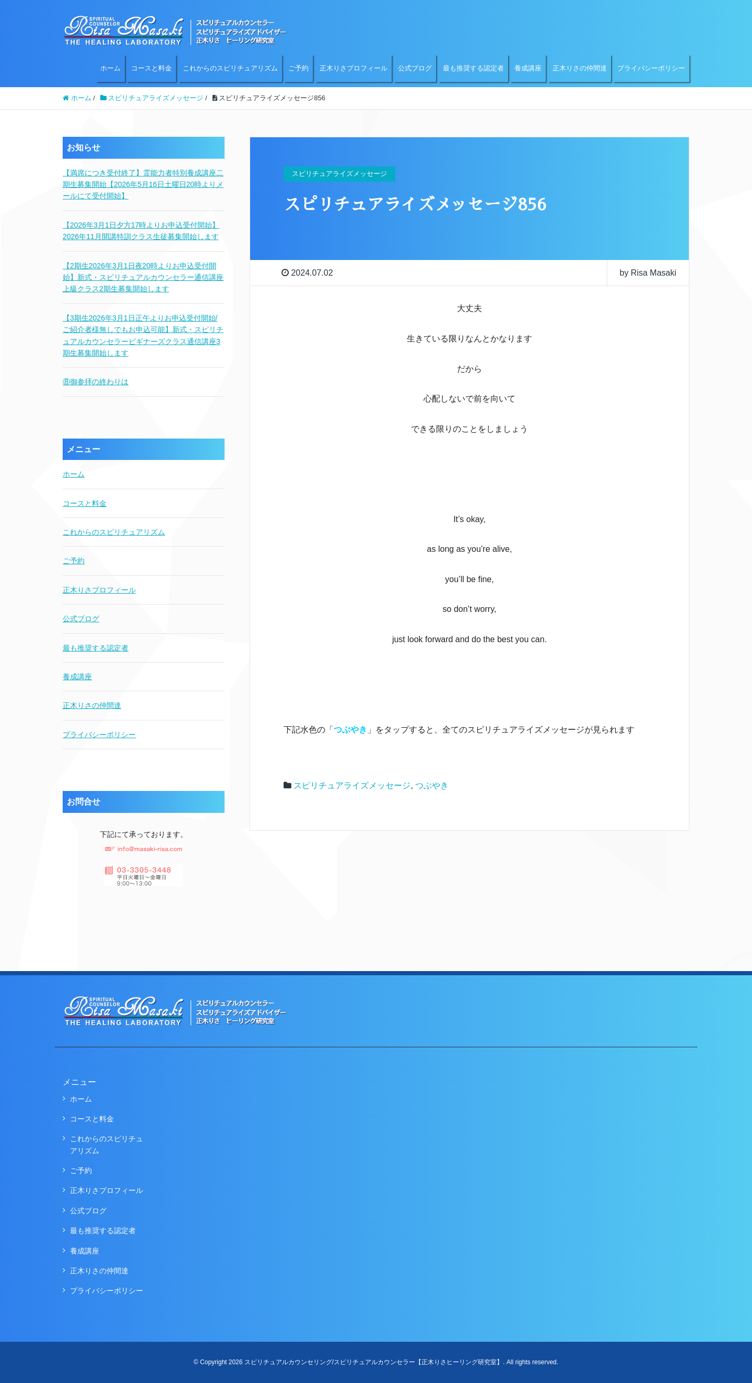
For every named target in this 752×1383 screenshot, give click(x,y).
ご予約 (298, 68)
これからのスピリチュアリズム (230, 68)
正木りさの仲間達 (580, 68)
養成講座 (528, 68)
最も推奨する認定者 (473, 68)
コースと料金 (151, 68)
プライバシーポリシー (651, 68)
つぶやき (432, 785)
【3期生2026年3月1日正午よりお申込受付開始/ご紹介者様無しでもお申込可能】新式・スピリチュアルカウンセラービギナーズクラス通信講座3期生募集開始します (143, 335)
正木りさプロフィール (353, 68)
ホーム (110, 68)
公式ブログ (415, 68)
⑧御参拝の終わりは (95, 381)
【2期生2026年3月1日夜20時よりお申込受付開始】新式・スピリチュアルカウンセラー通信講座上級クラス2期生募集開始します (143, 277)
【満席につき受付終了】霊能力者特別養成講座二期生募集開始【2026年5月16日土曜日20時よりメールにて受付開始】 (143, 184)
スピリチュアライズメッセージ (351, 785)
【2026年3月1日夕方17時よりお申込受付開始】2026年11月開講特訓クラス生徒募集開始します (141, 231)
